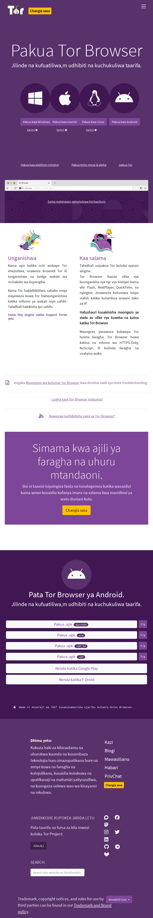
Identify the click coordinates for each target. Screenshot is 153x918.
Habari (111, 767)
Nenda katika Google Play (76, 668)
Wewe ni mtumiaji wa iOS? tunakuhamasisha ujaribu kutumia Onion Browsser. (74, 707)
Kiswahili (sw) (118, 899)
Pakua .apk (71, 624)
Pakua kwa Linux (93, 122)
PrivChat (113, 776)
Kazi (109, 742)
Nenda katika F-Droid (76, 679)
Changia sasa (76, 510)
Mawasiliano (117, 759)
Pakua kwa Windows (36, 122)
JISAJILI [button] (38, 846)
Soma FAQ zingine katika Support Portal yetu (37, 317)
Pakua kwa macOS (65, 122)
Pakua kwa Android (124, 122)
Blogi (110, 750)
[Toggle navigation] (143, 6)
